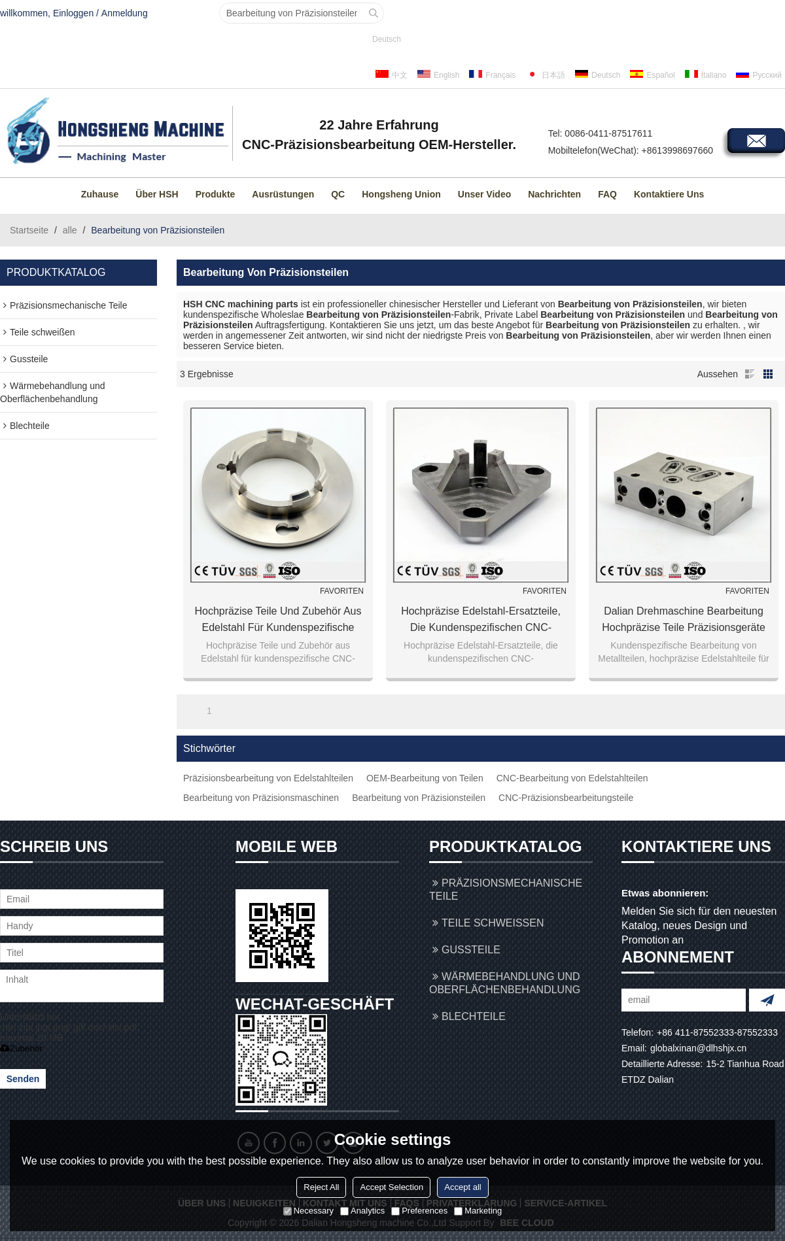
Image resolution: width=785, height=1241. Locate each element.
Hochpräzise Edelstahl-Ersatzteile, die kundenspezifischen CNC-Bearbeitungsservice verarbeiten (481, 620)
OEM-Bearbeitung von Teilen (424, 778)
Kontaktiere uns (669, 194)
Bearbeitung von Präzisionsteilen (418, 797)
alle (70, 230)
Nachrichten (554, 194)
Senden (23, 1079)
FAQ (607, 194)
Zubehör (21, 1048)
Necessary (308, 1211)
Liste (749, 374)
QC (338, 194)
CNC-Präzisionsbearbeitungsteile (565, 797)
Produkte (216, 194)
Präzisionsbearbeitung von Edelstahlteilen (268, 778)
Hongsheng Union (401, 194)
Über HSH (156, 194)
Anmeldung (124, 13)
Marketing (478, 1211)
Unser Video (484, 194)
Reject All (321, 1187)
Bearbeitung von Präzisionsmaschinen (261, 797)
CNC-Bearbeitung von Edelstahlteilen (572, 778)
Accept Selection (391, 1187)
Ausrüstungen (283, 194)
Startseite (29, 230)
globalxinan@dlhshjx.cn (698, 1048)
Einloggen (73, 13)
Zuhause (100, 194)
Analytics (362, 1211)
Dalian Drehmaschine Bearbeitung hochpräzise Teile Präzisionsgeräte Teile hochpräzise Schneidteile (683, 620)
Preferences (419, 1211)
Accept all (462, 1187)
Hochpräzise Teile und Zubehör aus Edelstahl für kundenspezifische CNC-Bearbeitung (278, 620)
